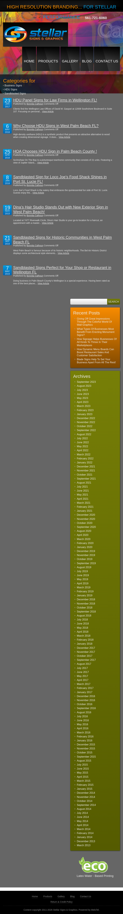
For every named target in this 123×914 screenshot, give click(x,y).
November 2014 (86, 797)
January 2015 (84, 788)
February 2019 (85, 591)
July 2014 (82, 813)
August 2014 (84, 809)
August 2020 (84, 531)
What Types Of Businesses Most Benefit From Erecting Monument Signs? (96, 332)
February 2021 (85, 506)
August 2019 (84, 567)
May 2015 (82, 772)
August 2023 (84, 386)
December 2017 (86, 648)
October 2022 (84, 426)
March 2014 (83, 829)
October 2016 (84, 704)
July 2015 (82, 764)
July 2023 (82, 390)
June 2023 (83, 394)
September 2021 (86, 478)
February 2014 (85, 833)
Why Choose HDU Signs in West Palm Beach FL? (55, 125)
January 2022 (84, 462)
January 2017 (84, 692)
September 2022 (86, 430)
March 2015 (83, 780)
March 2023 (83, 406)
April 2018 (82, 631)
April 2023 (82, 402)
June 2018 (83, 623)
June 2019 (83, 575)
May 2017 (82, 676)
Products (48, 61)
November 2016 (86, 700)
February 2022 (85, 458)
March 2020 (83, 539)
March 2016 (83, 732)
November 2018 (86, 603)
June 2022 (83, 442)
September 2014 (86, 805)
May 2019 (82, 579)
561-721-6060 (96, 18)
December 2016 (86, 696)
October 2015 (84, 752)
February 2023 (85, 410)
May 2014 (82, 821)
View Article (48, 111)
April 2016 (82, 728)
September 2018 (86, 611)
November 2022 (86, 422)
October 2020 (84, 523)
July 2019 (82, 571)
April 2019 (82, 583)
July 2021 (82, 486)
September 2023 (86, 382)
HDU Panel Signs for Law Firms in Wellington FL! (55, 100)
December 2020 (86, 514)
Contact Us (107, 61)
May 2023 (82, 398)
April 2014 (82, 825)
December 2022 (86, 418)
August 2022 (84, 434)
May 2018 (82, 627)
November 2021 (86, 470)
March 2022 (83, 454)
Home (29, 61)
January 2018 (84, 643)
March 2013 (83, 845)
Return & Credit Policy (61, 902)
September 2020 (86, 527)
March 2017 (83, 684)
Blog (87, 61)
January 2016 (84, 740)
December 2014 (86, 792)
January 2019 (84, 595)
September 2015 (86, 756)
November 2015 (86, 748)
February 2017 (85, 688)
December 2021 (86, 466)
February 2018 (85, 639)
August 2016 (84, 712)
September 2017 (86, 660)
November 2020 (86, 519)
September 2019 (86, 563)
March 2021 (83, 502)
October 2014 (84, 801)
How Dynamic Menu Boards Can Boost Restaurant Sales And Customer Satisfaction (95, 352)
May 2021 (82, 494)
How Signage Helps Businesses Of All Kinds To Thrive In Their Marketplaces (97, 342)
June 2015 (83, 768)
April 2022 (82, 450)
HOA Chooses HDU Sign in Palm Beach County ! (55, 151)
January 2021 (84, 510)
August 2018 (84, 615)
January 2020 (84, 547)
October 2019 (84, 559)
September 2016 (86, 708)
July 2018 (82, 619)
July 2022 (82, 438)
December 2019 (86, 551)
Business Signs (13, 85)
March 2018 (83, 635)
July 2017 (82, 668)
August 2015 (84, 760)
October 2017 (84, 656)
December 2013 (86, 841)
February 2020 (85, 543)
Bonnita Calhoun (35, 104)
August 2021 (84, 482)
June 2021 (83, 490)
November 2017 (86, 652)
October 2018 (84, 607)
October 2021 (84, 474)
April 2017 (82, 680)
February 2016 (85, 736)
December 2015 (86, 744)
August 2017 (84, 664)
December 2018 (86, 599)
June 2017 (83, 672)
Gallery (70, 61)
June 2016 (83, 720)
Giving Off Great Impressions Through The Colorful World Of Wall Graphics (94, 321)
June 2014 (83, 817)
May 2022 (82, 446)
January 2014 (84, 837)
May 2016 (82, 724)
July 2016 (82, 716)
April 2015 (82, 776)
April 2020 (82, 535)
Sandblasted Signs (15, 93)
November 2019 (86, 555)
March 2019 (83, 587)
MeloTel (95, 910)
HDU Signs (10, 89)
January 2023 (84, 414)
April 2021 (82, 498)
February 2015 (85, 784)
